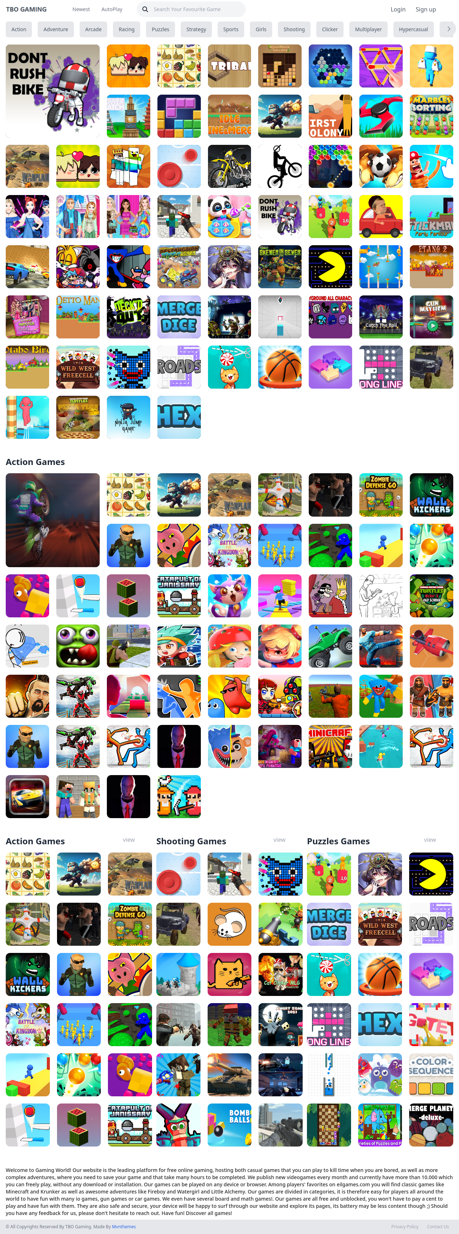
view (129, 840)
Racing (126, 29)
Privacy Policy (404, 1227)
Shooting (294, 29)
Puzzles (160, 29)
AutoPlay (111, 9)
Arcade (93, 29)
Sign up (426, 9)
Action (18, 29)
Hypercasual (413, 29)
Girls (261, 29)
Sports (230, 29)
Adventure (55, 29)
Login (398, 9)
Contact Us (438, 1227)
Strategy (196, 29)
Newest (81, 9)
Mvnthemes (124, 1227)
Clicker (330, 29)
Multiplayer (368, 29)
